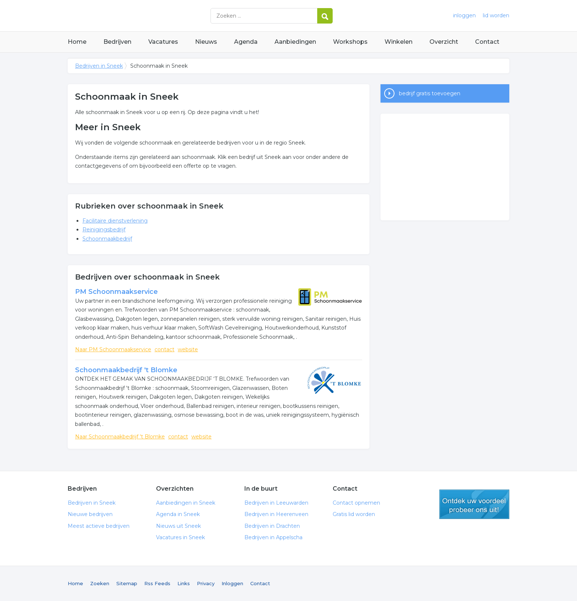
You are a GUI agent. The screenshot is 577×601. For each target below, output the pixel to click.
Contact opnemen (356, 502)
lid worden (496, 15)
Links (183, 583)
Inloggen (232, 583)
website (188, 349)
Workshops (350, 41)
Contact (487, 41)
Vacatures (163, 41)
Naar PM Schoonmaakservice (113, 349)
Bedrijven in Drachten (272, 526)
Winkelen (399, 41)
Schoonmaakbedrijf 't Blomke (126, 370)
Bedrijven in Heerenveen (276, 514)
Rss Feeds (157, 583)
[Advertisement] (445, 167)
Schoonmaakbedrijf (107, 238)
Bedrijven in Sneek (160, 15)
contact (164, 349)
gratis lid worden (474, 504)
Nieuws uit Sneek (178, 526)
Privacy (206, 583)
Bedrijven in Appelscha (273, 537)
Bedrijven (117, 41)
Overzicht (443, 41)
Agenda (246, 41)
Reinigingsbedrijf (103, 229)
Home (77, 41)
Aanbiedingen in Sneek (185, 502)
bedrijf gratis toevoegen (429, 93)
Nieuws (206, 41)
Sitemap (126, 583)
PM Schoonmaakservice (116, 292)
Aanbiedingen (295, 41)
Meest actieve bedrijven (99, 526)
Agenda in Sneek (178, 514)
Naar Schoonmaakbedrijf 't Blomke (120, 436)
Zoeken (99, 583)
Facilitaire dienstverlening (115, 220)
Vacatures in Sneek (180, 537)
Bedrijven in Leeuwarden (276, 502)
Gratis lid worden (354, 514)
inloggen (464, 15)
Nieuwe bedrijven (90, 514)
